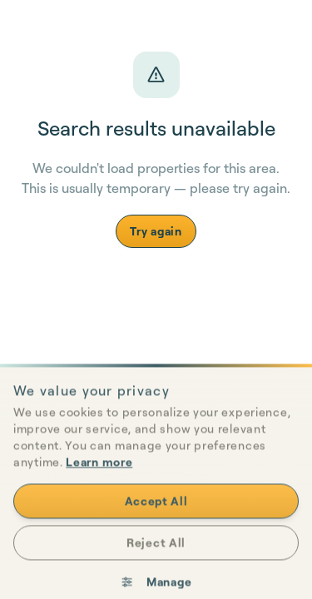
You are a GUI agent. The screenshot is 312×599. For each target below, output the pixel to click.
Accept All (156, 517)
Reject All (156, 559)
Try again (155, 231)
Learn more (99, 478)
